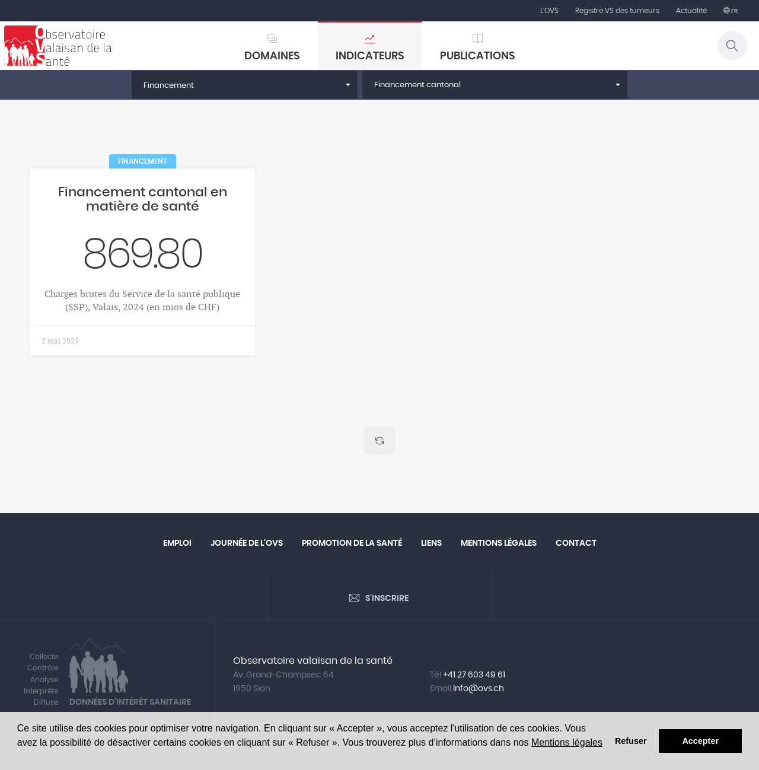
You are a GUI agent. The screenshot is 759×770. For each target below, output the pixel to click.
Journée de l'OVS (247, 543)
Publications (477, 56)
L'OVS (549, 10)
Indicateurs (370, 56)
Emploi (177, 543)
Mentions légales (566, 742)
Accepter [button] (700, 741)
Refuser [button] (631, 741)
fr (734, 11)
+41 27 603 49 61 (474, 675)
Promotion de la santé (352, 543)
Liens (431, 543)
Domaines (272, 56)
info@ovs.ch (478, 689)
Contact (576, 543)
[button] (244, 85)
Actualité (691, 10)
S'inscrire (387, 598)
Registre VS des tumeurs (617, 10)
